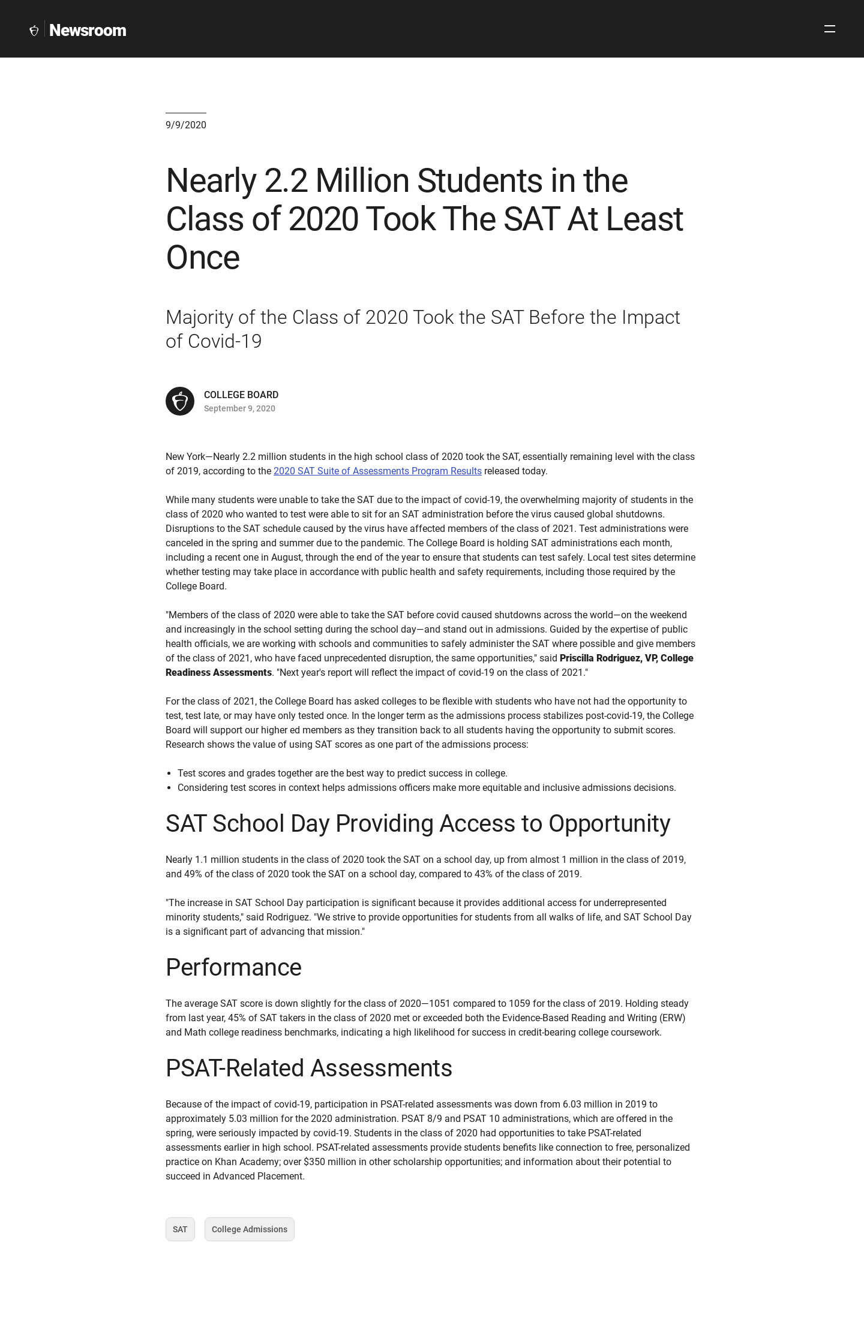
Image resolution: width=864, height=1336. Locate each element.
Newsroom (87, 30)
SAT (183, 1283)
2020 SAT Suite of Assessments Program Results (378, 512)
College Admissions (249, 1283)
